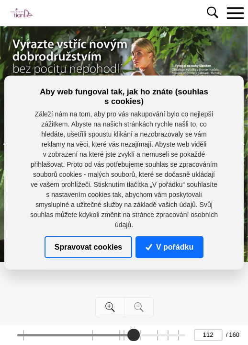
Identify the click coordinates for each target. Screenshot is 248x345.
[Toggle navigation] (235, 13)
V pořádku (169, 247)
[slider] (133, 335)
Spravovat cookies (88, 247)
